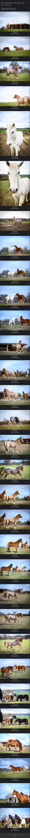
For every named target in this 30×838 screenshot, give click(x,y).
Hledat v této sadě (9, 9)
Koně (18, 3)
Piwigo (15, 836)
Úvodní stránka (7, 3)
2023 (14, 3)
